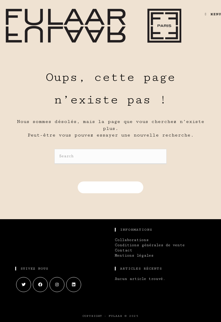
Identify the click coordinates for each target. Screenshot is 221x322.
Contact (123, 250)
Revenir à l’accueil (110, 187)
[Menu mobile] (211, 14)
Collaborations (132, 240)
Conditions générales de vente (150, 245)
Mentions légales (134, 255)
